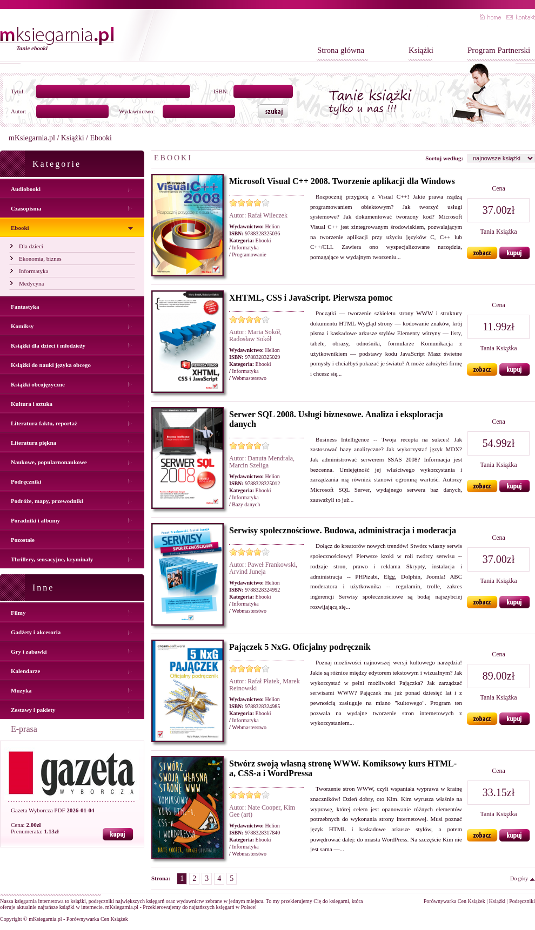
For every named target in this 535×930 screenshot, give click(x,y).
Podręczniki (26, 481)
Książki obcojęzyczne (38, 384)
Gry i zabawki (29, 651)
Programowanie (249, 254)
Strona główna (340, 50)
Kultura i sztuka (31, 403)
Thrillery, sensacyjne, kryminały (52, 559)
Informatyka (33, 271)
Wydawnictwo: (137, 111)
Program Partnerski (498, 50)
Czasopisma (26, 208)
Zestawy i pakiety (33, 710)
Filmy (18, 612)
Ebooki (20, 228)
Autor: (18, 111)
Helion (272, 226)
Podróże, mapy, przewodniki (47, 501)
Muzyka (21, 690)
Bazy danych (246, 504)
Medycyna (31, 283)
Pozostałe (23, 540)
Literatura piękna (33, 442)
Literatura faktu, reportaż (44, 423)
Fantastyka (25, 306)
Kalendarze (25, 671)
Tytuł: (18, 91)
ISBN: (221, 91)
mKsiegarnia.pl (32, 138)
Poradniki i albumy (35, 520)
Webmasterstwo (249, 378)
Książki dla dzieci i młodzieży (48, 345)
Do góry (519, 878)
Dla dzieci (31, 246)
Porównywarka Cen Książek (454, 901)
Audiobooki (26, 189)
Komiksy (22, 326)
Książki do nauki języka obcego (51, 365)
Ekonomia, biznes (40, 258)
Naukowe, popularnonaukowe (49, 462)
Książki (421, 50)
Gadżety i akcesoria (36, 632)
